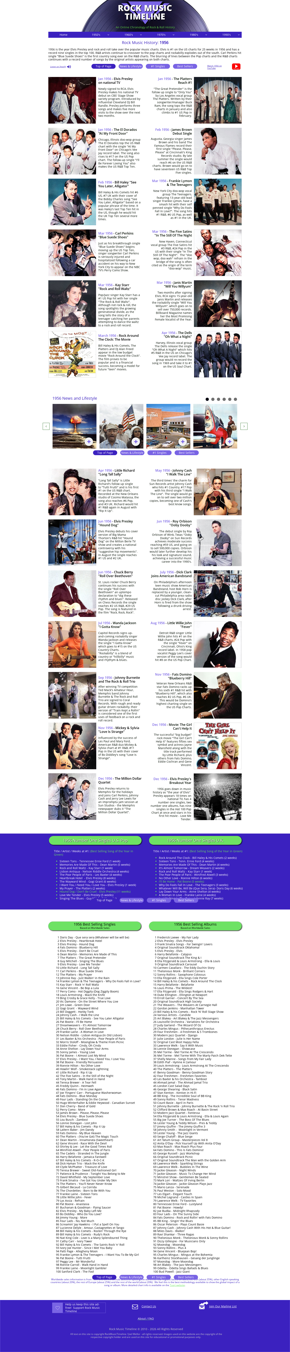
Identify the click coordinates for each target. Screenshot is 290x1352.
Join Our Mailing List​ (223, 1306)
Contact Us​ (149, 1306)
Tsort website (177, 1285)
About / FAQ (146, 1318)
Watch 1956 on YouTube (214, 67)
